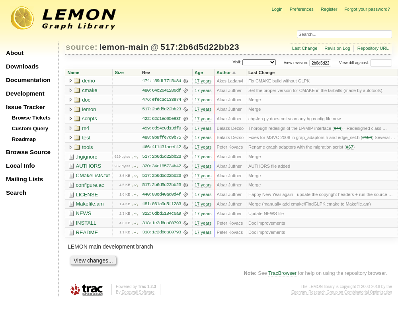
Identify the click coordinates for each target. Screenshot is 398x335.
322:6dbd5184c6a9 (161, 215)
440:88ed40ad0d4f (161, 195)
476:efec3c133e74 (161, 100)
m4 (85, 128)
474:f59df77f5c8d (161, 81)
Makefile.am (90, 205)
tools (87, 148)
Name (74, 72)
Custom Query (30, 128)
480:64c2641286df (161, 90)
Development (25, 93)
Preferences (302, 9)
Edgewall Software (137, 294)
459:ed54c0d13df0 (161, 128)
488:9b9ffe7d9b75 (161, 138)
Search (16, 192)
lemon (89, 109)
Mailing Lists (24, 179)
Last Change (304, 48)
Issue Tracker (25, 107)
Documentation (28, 79)
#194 (367, 138)
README (87, 234)
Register (329, 9)
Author (224, 72)
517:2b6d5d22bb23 (199, 46)
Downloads (22, 66)
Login (276, 9)
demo (88, 81)
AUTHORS (88, 167)
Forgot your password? (367, 9)
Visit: (236, 62)
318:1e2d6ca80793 (161, 224)
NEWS (84, 214)
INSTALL (86, 224)
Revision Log (337, 48)
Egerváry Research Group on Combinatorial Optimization (341, 294)
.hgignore (87, 157)
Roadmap (24, 139)
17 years (203, 80)
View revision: (296, 63)
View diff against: (365, 63)
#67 (349, 147)
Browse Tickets (31, 118)
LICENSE (87, 195)
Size (119, 72)
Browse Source (28, 152)
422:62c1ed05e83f (161, 119)
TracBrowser (282, 275)
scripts (89, 119)
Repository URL (373, 48)
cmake (89, 90)
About (14, 52)
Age (199, 72)
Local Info (20, 165)
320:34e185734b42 (161, 167)
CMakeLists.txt (93, 176)
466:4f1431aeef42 (161, 148)
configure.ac (90, 186)
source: (82, 46)
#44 (337, 128)
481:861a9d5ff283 (161, 205)
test (86, 138)
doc (86, 100)
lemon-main (124, 46)
